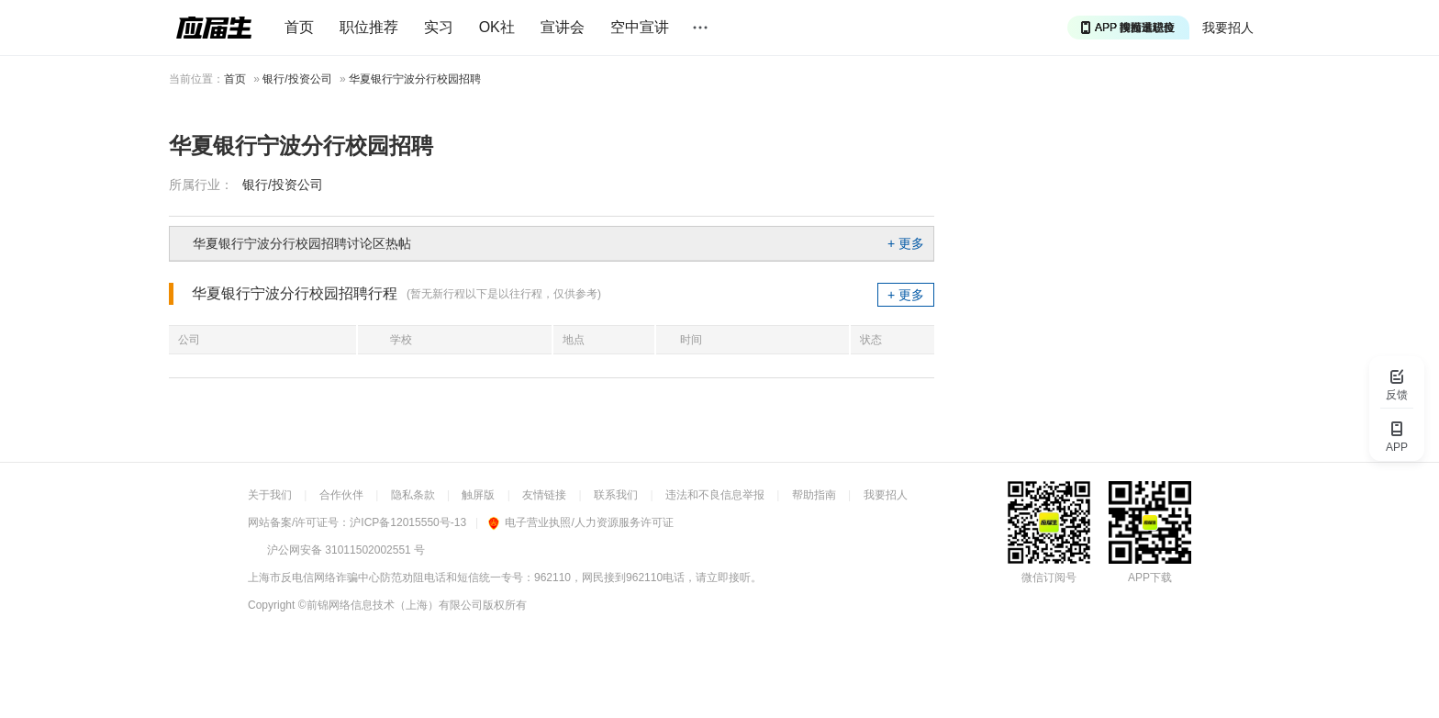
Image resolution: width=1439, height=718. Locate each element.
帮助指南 (814, 494)
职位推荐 (369, 27)
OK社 (497, 27)
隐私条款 (413, 494)
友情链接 (544, 494)
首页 (299, 27)
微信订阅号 (1048, 577)
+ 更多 (905, 243)
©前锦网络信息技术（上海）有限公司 (390, 605)
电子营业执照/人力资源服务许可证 (580, 522)
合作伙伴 (341, 494)
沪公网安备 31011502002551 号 (346, 550)
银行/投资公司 (296, 79)
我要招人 (1228, 27)
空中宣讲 (639, 27)
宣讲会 (563, 27)
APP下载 (1150, 577)
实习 (438, 27)
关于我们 (270, 494)
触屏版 (478, 494)
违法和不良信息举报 (714, 494)
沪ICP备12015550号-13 (408, 522)
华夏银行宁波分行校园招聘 (415, 79)
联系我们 (616, 494)
